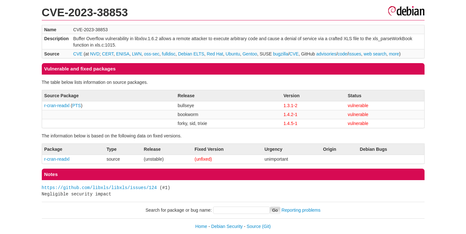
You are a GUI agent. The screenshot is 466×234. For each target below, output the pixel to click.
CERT (108, 53)
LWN (137, 53)
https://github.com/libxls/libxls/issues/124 (99, 188)
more (394, 53)
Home (201, 226)
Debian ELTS (191, 53)
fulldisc (169, 53)
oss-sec (151, 53)
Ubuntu (233, 53)
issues (355, 53)
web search (375, 53)
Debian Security (227, 226)
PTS (76, 105)
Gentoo (249, 53)
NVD (95, 53)
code (342, 53)
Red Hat (215, 53)
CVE (78, 53)
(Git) (266, 226)
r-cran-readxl (57, 105)
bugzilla (280, 53)
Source (254, 226)
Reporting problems (301, 210)
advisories (326, 53)
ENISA (122, 53)
